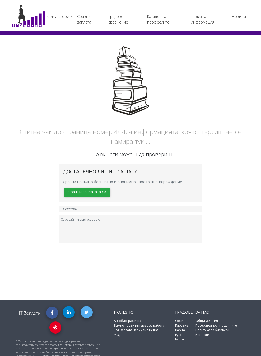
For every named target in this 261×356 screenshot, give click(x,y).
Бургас (180, 339)
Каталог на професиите (158, 19)
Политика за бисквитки (212, 330)
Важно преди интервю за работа (139, 325)
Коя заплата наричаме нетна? (136, 330)
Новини (239, 16)
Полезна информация (202, 19)
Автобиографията (127, 321)
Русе (178, 334)
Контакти (202, 334)
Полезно (124, 312)
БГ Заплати (29, 313)
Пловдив (181, 325)
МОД (117, 334)
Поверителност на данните (216, 325)
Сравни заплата (84, 19)
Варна (180, 330)
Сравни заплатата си (87, 191)
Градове (184, 312)
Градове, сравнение (118, 19)
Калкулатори (58, 16)
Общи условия (206, 321)
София (180, 321)
